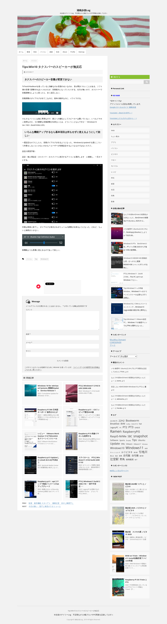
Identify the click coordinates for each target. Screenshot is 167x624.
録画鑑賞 (130, 459)
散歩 (116, 456)
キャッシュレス (115, 452)
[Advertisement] (44, 271)
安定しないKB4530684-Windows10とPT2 (126, 387)
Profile (72, 52)
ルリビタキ (127, 452)
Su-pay (128, 440)
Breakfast (114, 423)
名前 (28, 334)
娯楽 (51, 52)
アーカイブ (114, 356)
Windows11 (135, 447)
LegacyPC (114, 427)
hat (140, 423)
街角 (112, 195)
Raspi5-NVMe (118, 436)
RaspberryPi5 (131, 431)
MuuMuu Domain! (118, 339)
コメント (29, 309)
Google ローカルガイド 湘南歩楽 (123, 107)
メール (29, 342)
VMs (123, 444)
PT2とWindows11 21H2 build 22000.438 (89, 386)
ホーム (21, 52)
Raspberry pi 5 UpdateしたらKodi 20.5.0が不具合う (48, 460)
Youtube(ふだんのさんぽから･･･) (123, 118)
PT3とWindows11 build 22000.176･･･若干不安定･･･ (89, 483)
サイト (28, 351)
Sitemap (81, 52)
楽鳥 (120, 456)
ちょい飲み (115, 136)
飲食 (28, 52)
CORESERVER (115, 342)
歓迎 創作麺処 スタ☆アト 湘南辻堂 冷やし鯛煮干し (51, 503)
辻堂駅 (114, 459)
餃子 (136, 459)
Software (114, 440)
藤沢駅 (142, 456)
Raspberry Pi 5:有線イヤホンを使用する (89, 434)
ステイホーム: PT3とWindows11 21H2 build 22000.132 (89, 459)
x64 (146, 448)
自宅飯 (126, 455)
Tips (36, 259)
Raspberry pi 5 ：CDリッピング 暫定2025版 (89, 410)
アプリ (113, 142)
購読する (115, 77)
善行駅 (136, 452)
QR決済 (137, 427)
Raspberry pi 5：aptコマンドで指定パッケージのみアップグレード (48, 483)
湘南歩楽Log (83, 10)
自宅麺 (135, 455)
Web (35, 52)
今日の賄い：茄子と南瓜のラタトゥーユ (45, 506)
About (65, 52)
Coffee (128, 424)
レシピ (113, 172)
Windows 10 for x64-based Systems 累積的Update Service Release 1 (48, 388)
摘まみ (112, 456)
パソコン (43, 52)
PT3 (130, 427)
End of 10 (134, 424)
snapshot (140, 436)
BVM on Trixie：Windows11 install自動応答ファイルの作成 (136, 558)
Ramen (116, 431)
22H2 (121, 420)
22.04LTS (113, 421)
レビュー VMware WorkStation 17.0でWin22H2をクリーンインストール (48, 436)
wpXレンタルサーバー (119, 470)
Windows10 (44, 259)
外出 (112, 178)
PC (120, 427)
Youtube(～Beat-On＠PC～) (121, 113)
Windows (145, 444)
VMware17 (137, 444)
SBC (130, 436)
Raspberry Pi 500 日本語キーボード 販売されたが (48, 410)
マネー (113, 160)
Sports (122, 440)
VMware (129, 444)
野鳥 (122, 459)
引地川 (143, 452)
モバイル (114, 166)
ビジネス (114, 154)
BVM (123, 423)
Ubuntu (141, 440)
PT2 (125, 427)
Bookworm (132, 420)
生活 (57, 52)
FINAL (122, 371)
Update (115, 443)
